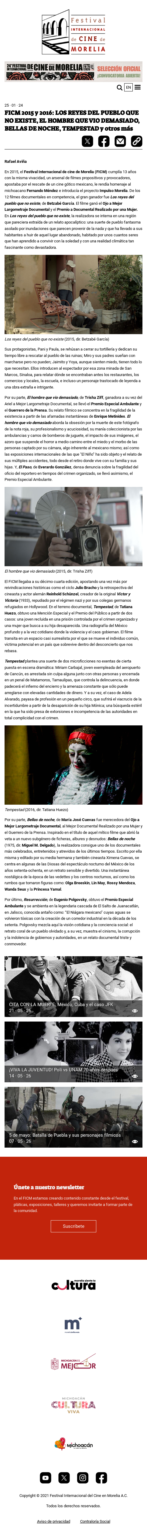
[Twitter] (64, 1482)
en (128, 87)
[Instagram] (83, 1482)
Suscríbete (73, 1226)
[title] (73, 1299)
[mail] (121, 145)
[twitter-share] (88, 145)
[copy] (136, 141)
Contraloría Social (95, 1521)
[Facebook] (101, 1482)
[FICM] (73, 33)
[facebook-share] (104, 145)
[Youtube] (46, 1482)
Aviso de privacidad (53, 1521)
